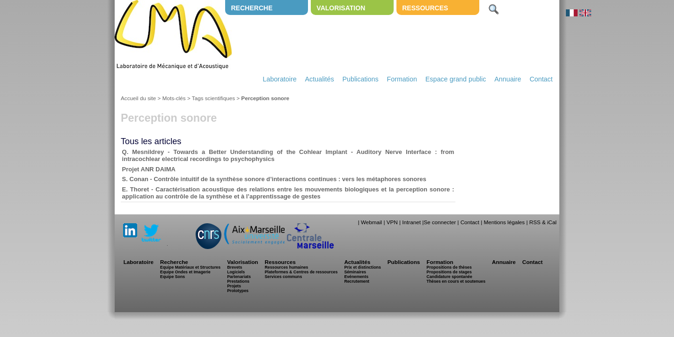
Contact (540, 79)
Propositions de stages (448, 272)
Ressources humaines (286, 267)
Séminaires (355, 272)
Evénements (356, 276)
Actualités (319, 79)
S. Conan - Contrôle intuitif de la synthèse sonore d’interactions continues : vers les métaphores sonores (274, 179)
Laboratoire (279, 79)
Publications (360, 79)
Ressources (425, 8)
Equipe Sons (172, 276)
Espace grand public (455, 79)
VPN (392, 222)
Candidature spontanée (449, 276)
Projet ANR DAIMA (149, 169)
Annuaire (507, 79)
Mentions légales (504, 222)
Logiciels (236, 272)
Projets (234, 286)
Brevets (234, 267)
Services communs (283, 276)
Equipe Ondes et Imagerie (185, 272)
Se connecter (440, 222)
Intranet (411, 222)
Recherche (251, 8)
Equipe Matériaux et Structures (190, 267)
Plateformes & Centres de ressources (300, 272)
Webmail (371, 222)
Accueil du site (138, 98)
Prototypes (238, 290)
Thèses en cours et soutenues (455, 281)
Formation (402, 79)
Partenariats (239, 276)
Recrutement (356, 281)
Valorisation (340, 8)
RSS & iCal (543, 222)
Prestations (238, 281)
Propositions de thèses (448, 267)
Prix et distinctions (362, 267)
